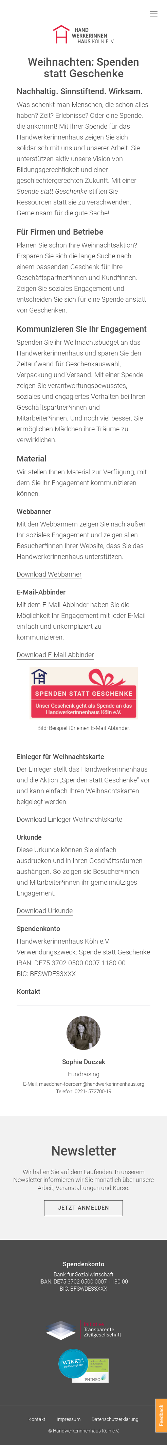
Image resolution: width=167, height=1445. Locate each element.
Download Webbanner (49, 574)
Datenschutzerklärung (115, 1419)
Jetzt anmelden (83, 1208)
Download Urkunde (45, 911)
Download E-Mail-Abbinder (55, 655)
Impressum (68, 1419)
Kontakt (37, 1419)
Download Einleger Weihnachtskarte (69, 819)
